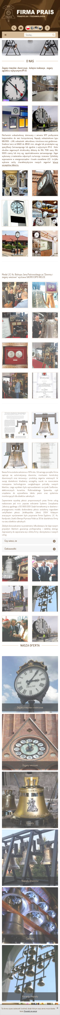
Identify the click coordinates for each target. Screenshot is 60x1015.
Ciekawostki (10, 556)
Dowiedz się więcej (30, 1011)
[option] (30, 47)
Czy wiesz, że (11, 548)
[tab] (30, 548)
